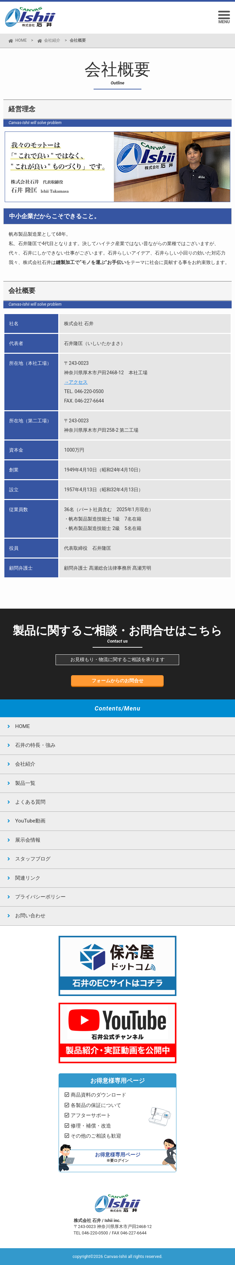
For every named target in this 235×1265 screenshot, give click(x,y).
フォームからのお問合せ (117, 680)
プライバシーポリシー (40, 897)
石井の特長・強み (35, 745)
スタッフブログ (33, 859)
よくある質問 (30, 802)
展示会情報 (27, 840)
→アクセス (76, 382)
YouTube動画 (30, 821)
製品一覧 (25, 783)
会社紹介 (52, 40)
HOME (21, 40)
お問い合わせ (30, 916)
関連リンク (27, 878)
